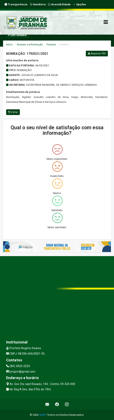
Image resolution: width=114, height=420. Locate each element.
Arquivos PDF (97, 53)
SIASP (42, 414)
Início (9, 44)
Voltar (13, 112)
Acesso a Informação (30, 44)
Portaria (51, 44)
